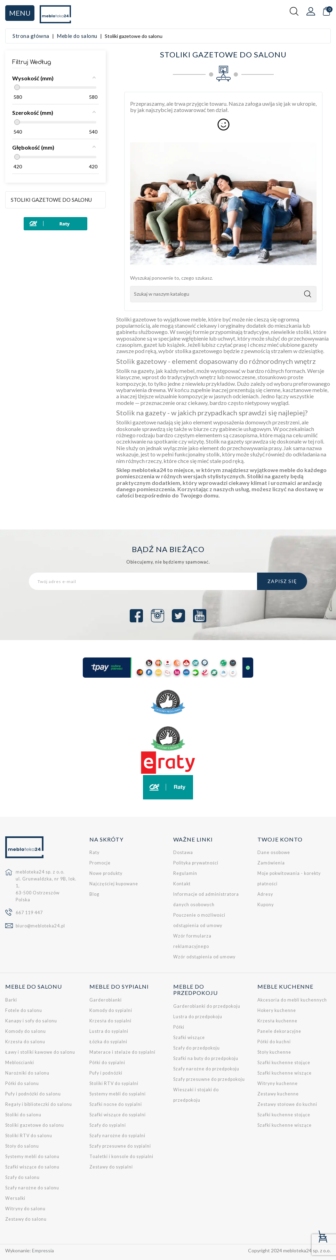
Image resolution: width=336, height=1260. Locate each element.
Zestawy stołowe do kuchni (287, 1104)
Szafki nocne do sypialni (115, 1104)
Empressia (43, 1250)
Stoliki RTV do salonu (28, 1135)
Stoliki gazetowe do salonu (51, 200)
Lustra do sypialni (108, 1031)
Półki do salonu (22, 1083)
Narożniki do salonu (27, 1073)
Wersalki (15, 1198)
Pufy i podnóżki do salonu (33, 1093)
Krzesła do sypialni (110, 1020)
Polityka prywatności (195, 863)
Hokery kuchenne (276, 1010)
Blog (94, 894)
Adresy (265, 894)
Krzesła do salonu (25, 1041)
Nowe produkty (105, 873)
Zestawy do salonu (26, 1219)
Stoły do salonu (22, 1146)
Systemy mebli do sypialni (117, 1093)
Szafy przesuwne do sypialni (120, 1146)
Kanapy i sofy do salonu (31, 1020)
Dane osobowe (273, 852)
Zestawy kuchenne (278, 1093)
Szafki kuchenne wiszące (284, 1073)
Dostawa (183, 852)
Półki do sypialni (107, 1062)
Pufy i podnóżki (105, 1073)
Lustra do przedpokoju (197, 1016)
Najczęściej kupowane (113, 883)
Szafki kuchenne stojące (283, 1062)
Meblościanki (19, 1062)
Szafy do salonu (22, 1177)
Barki (11, 1000)
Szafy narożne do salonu (32, 1187)
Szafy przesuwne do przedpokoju (209, 1079)
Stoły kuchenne (274, 1052)
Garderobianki (105, 1000)
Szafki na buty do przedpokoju (205, 1058)
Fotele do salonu (23, 1010)
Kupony (265, 904)
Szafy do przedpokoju (196, 1048)
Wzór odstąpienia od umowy (204, 956)
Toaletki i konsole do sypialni (121, 1156)
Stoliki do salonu (23, 1114)
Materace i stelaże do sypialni (122, 1052)
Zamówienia (271, 863)
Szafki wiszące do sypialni (117, 1114)
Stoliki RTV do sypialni (113, 1083)
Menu (20, 13)
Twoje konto (280, 839)
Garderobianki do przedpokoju (206, 1006)
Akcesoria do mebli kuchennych (292, 1000)
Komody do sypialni (110, 1010)
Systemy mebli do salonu (32, 1156)
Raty (94, 852)
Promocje (100, 863)
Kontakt (182, 883)
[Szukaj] (223, 294)
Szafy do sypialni (107, 1125)
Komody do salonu (25, 1031)
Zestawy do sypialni (111, 1167)
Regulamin (185, 873)
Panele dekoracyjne (279, 1031)
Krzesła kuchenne (277, 1020)
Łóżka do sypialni (108, 1041)
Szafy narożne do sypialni (117, 1135)
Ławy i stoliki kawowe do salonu (40, 1052)
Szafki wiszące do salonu (32, 1167)
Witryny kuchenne (277, 1083)
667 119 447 (29, 912)
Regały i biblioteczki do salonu (38, 1104)
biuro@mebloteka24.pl (40, 925)
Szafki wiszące (189, 1037)
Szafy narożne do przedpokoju (206, 1068)
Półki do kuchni (274, 1041)
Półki (178, 1027)
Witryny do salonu (25, 1208)
